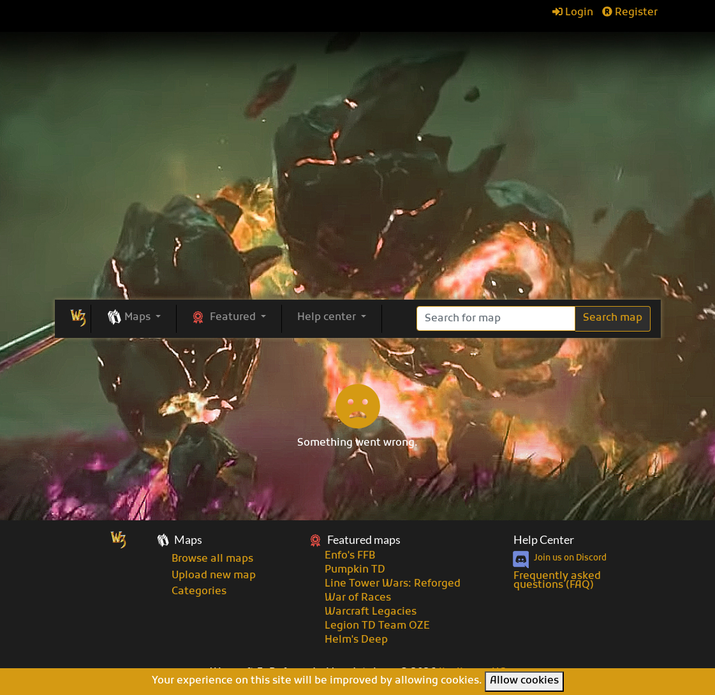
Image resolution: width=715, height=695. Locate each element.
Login (572, 12)
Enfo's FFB (350, 556)
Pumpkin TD (355, 570)
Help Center (543, 539)
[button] (133, 318)
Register (630, 12)
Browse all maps (212, 559)
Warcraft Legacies (370, 612)
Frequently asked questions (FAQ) (557, 581)
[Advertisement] (358, 204)
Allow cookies (524, 681)
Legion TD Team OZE (377, 626)
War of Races (358, 598)
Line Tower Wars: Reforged (393, 584)
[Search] (495, 318)
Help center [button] (327, 317)
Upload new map (214, 575)
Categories (199, 591)
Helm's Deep (356, 640)
